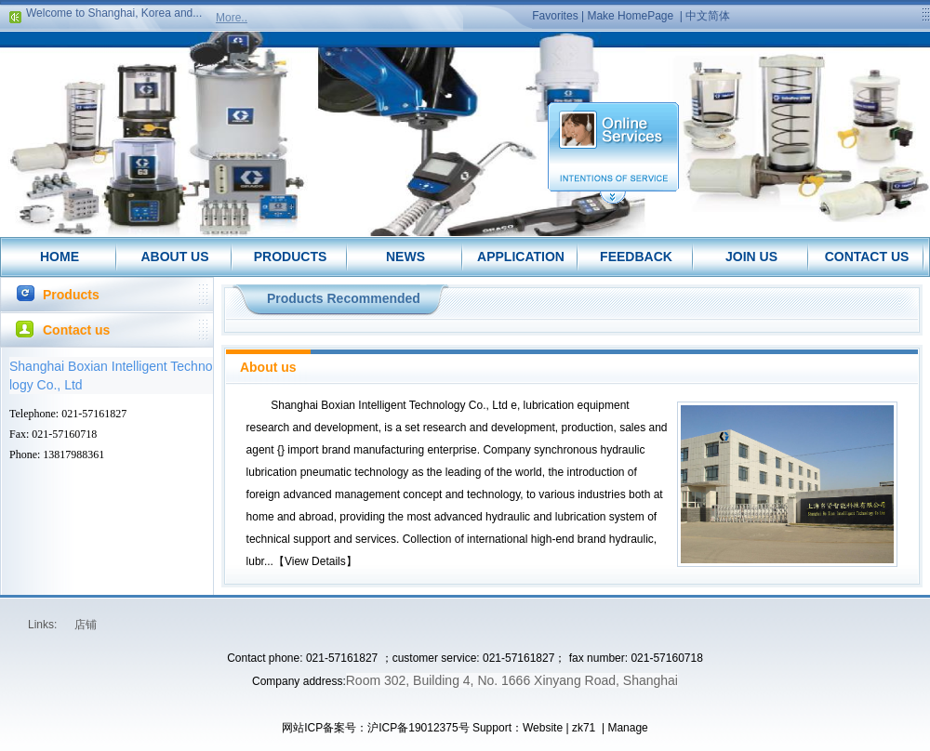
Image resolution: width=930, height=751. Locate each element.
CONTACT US (867, 256)
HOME (59, 256)
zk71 (583, 727)
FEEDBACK (636, 256)
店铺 (85, 624)
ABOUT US (174, 256)
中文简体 (707, 15)
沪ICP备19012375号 (418, 727)
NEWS (405, 256)
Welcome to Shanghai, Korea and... (114, 14)
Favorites (555, 15)
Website (543, 727)
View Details (315, 561)
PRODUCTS (290, 256)
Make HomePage (630, 15)
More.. (231, 17)
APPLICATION (521, 256)
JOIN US (751, 256)
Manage (627, 727)
